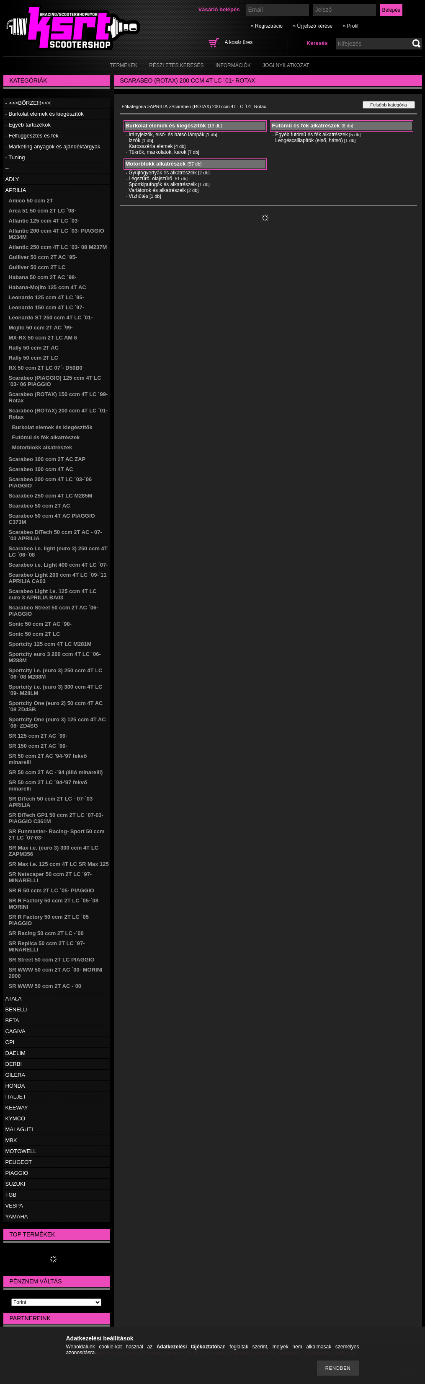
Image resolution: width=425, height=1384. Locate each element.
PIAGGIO (16, 1173)
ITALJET (15, 1097)
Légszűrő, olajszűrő (150, 178)
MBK (11, 1140)
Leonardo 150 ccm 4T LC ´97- (47, 307)
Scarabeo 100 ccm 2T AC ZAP (47, 459)
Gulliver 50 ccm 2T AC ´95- (43, 257)
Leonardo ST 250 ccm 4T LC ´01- (51, 317)
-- (7, 168)
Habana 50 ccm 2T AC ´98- (43, 277)
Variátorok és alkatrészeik (157, 190)
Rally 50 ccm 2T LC (34, 358)
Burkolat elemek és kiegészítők (52, 427)
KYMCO (15, 1118)
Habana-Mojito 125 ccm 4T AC (47, 287)
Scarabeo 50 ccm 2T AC (39, 506)
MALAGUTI (19, 1129)
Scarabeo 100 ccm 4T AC (41, 469)
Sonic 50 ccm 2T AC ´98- (40, 624)
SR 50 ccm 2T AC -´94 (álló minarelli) (56, 772)
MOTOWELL (20, 1151)
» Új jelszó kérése (312, 26)
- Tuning (15, 157)
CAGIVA (15, 1031)
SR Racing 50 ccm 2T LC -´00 (46, 933)
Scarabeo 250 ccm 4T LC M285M (51, 495)
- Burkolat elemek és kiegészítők (44, 114)
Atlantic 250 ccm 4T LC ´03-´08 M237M (58, 247)
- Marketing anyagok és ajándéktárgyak (52, 146)
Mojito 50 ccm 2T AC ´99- (41, 327)
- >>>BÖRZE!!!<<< (28, 103)
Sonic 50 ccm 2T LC (34, 634)
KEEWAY (16, 1107)
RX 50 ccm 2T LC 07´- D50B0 (45, 368)
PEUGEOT (18, 1162)
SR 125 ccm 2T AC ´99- (38, 736)
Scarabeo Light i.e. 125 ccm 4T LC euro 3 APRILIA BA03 (53, 594)
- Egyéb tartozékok (28, 125)
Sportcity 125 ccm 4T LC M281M (50, 644)
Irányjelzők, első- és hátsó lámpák (166, 134)
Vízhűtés (138, 196)
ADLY (12, 179)
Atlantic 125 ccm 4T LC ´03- (44, 221)
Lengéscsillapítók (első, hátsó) (309, 140)
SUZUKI (15, 1184)
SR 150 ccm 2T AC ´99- (38, 746)
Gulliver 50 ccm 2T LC (37, 267)
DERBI (13, 1064)
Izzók (134, 140)
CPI (10, 1042)
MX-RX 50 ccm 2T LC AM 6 (43, 337)
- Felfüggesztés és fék (32, 135)
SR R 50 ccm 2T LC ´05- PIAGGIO (51, 890)
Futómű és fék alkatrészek (46, 437)
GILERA (15, 1075)
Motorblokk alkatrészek (42, 447)
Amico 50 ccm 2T (31, 200)
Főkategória (134, 106)
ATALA (13, 998)
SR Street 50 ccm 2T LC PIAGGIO (52, 959)
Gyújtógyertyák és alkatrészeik (163, 173)
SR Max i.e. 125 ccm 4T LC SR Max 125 (59, 864)
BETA (12, 1020)
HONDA (15, 1086)
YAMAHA (16, 1216)
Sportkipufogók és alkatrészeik (163, 184)
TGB (11, 1195)
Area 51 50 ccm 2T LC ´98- (42, 210)
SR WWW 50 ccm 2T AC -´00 (45, 986)
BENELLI (16, 1009)
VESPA (14, 1206)
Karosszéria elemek (151, 146)
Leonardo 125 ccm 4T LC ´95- (47, 297)
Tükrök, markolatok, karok (157, 152)
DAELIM (15, 1053)
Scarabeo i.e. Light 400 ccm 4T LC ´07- (58, 565)
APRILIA (15, 190)
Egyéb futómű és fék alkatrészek (311, 134)
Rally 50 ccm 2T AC (34, 348)
